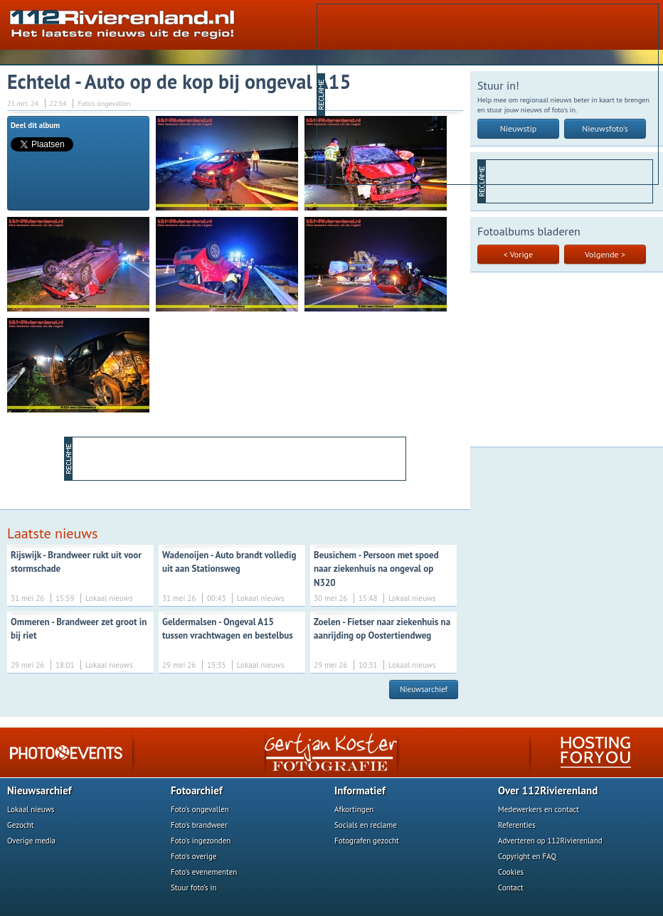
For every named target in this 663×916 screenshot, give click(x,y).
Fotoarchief (197, 790)
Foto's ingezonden (200, 841)
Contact (511, 888)
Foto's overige (194, 856)
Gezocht (20, 825)
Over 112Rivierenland (548, 790)
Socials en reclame (365, 825)
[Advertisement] (435, 93)
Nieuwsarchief (423, 689)
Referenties (517, 825)
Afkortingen (353, 809)
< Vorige (518, 254)
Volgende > (605, 254)
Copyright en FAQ (527, 856)
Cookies (511, 872)
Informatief (360, 790)
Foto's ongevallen (200, 809)
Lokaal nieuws (30, 809)
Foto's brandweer (199, 825)
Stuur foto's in (194, 888)
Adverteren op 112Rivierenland (550, 841)
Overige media (31, 841)
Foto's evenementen (204, 872)
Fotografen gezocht (366, 841)
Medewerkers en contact (538, 809)
